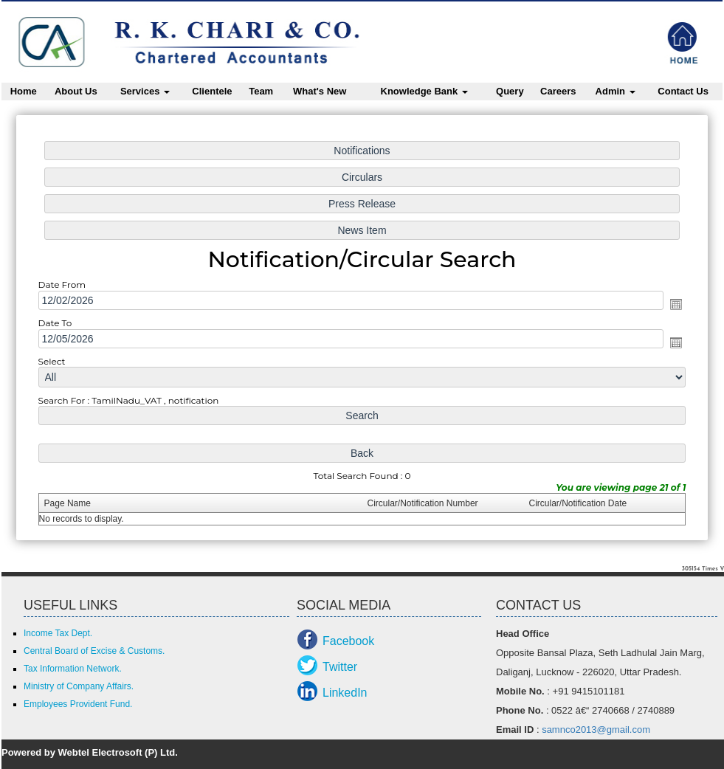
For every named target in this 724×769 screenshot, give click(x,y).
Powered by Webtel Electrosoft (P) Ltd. (89, 752)
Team (261, 91)
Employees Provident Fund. (78, 704)
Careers (558, 91)
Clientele (212, 91)
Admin (615, 91)
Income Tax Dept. (58, 633)
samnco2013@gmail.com (596, 729)
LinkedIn (345, 692)
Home (23, 91)
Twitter (340, 667)
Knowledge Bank (424, 91)
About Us (76, 91)
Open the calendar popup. (674, 304)
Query (510, 91)
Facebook (348, 641)
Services (145, 91)
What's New (319, 91)
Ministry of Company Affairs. (79, 686)
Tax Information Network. (73, 668)
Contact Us (683, 91)
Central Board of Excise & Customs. (94, 651)
